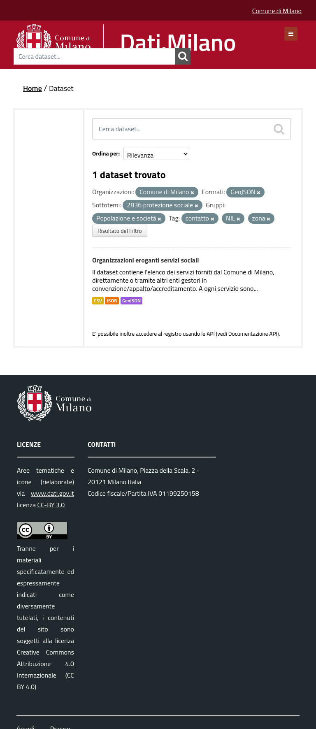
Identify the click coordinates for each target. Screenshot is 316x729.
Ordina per (105, 153)
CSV (98, 300)
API (211, 334)
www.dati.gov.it (52, 493)
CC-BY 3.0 (51, 505)
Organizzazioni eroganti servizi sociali (145, 260)
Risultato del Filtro (120, 230)
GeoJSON (131, 300)
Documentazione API (252, 334)
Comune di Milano (277, 11)
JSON (112, 300)
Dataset (61, 88)
